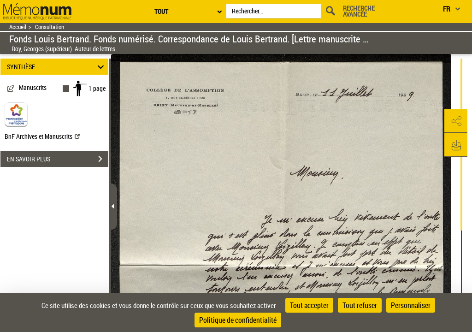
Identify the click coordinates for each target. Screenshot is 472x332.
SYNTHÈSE (57, 67)
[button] (455, 121)
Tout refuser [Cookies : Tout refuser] (359, 305)
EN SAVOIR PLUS (57, 159)
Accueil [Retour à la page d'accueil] (17, 27)
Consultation (49, 27)
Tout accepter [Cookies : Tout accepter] (309, 305)
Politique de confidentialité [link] (238, 320)
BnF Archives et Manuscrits (42, 136)
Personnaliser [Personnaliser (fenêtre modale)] (411, 305)
